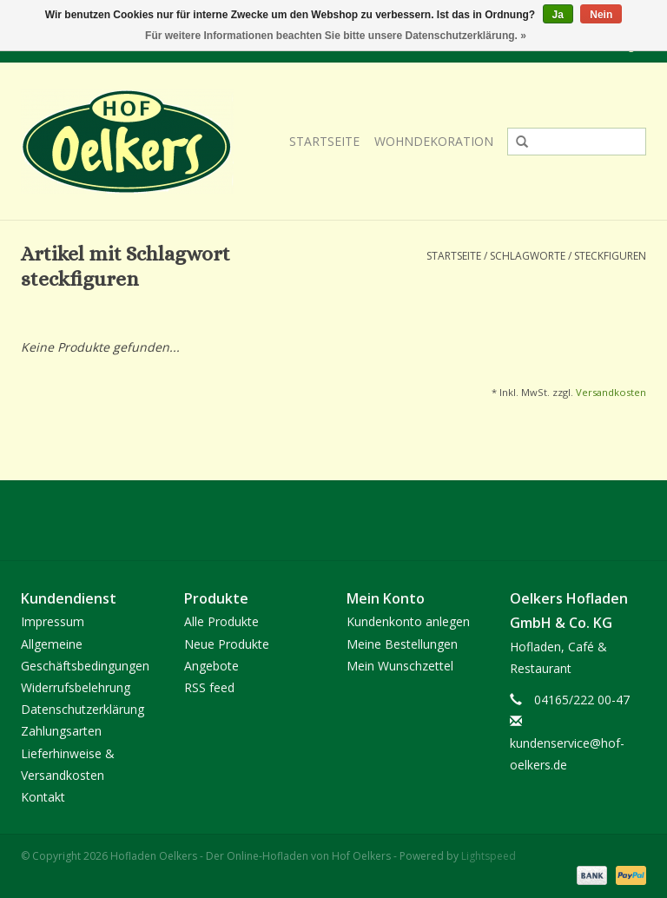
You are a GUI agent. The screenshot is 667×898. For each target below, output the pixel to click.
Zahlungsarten (61, 731)
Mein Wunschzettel (400, 665)
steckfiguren (610, 255)
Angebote (211, 665)
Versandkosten (611, 392)
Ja (558, 15)
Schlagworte (527, 255)
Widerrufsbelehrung (75, 687)
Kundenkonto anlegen (408, 621)
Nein (601, 15)
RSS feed (209, 687)
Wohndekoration (433, 141)
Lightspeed (488, 855)
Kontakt (43, 797)
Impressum (52, 621)
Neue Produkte (226, 644)
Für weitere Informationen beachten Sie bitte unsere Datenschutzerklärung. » (335, 36)
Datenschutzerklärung (82, 709)
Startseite (324, 141)
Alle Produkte (221, 621)
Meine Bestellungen (402, 644)
